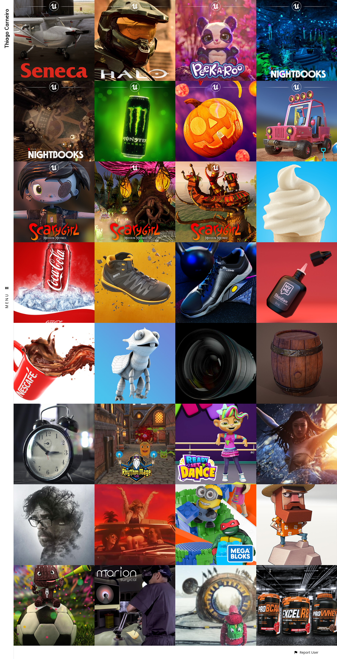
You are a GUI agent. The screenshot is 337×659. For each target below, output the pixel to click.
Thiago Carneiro (7, 28)
